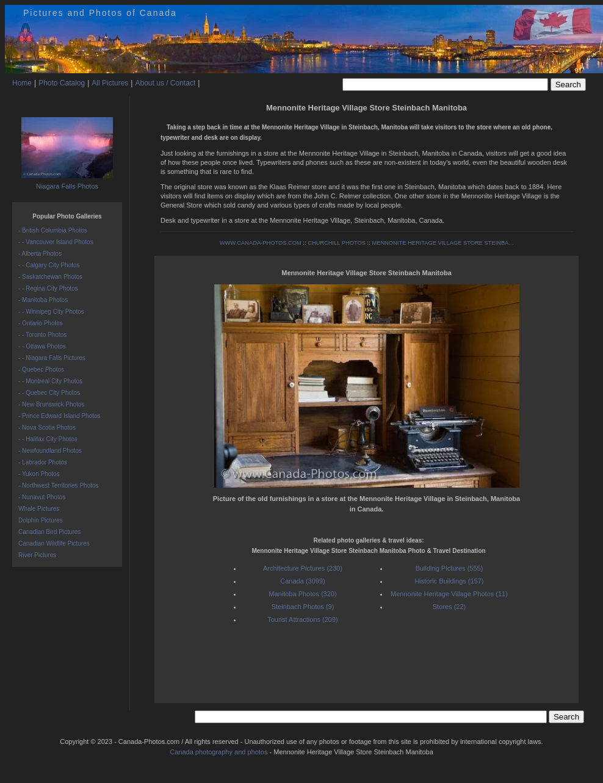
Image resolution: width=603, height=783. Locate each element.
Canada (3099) (302, 581)
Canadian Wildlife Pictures (54, 543)
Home (22, 83)
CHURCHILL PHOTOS (337, 243)
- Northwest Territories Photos (58, 485)
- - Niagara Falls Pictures (51, 358)
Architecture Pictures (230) (302, 568)
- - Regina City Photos (48, 288)
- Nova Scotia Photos (47, 427)
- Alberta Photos (40, 253)
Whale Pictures (38, 508)
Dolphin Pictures (40, 520)
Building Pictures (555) (449, 568)
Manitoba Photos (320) (302, 593)
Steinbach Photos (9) (303, 606)
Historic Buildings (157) (448, 581)
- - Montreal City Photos (50, 381)
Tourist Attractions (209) (302, 619)
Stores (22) (449, 606)
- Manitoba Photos (43, 300)
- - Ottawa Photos (42, 346)
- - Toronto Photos (42, 334)
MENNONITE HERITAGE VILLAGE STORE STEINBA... (442, 243)
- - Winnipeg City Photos (51, 311)
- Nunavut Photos (41, 497)
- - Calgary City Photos (49, 265)
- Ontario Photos (40, 323)
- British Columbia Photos (52, 230)
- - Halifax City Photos (48, 439)
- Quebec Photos (41, 369)
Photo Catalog (61, 83)
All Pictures (110, 83)
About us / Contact (165, 83)
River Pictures (37, 555)
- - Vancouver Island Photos (55, 242)
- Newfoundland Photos (50, 450)
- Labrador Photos (42, 462)
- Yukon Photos (39, 474)
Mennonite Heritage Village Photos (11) (449, 593)
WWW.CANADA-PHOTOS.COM (261, 243)
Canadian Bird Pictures (49, 532)
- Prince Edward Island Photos (59, 416)
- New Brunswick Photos (51, 404)
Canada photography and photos (218, 752)
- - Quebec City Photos (49, 392)
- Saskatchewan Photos (50, 276)
